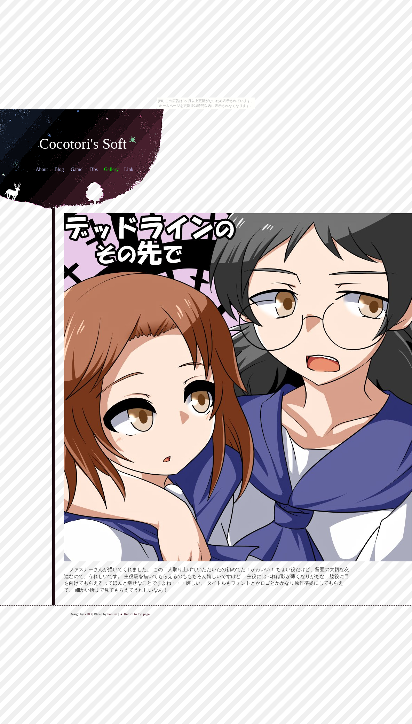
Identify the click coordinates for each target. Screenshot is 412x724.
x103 (88, 614)
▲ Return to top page (134, 614)
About (42, 169)
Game (76, 169)
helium (112, 614)
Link (128, 169)
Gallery (111, 169)
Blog (59, 169)
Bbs (94, 169)
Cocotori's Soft (83, 144)
